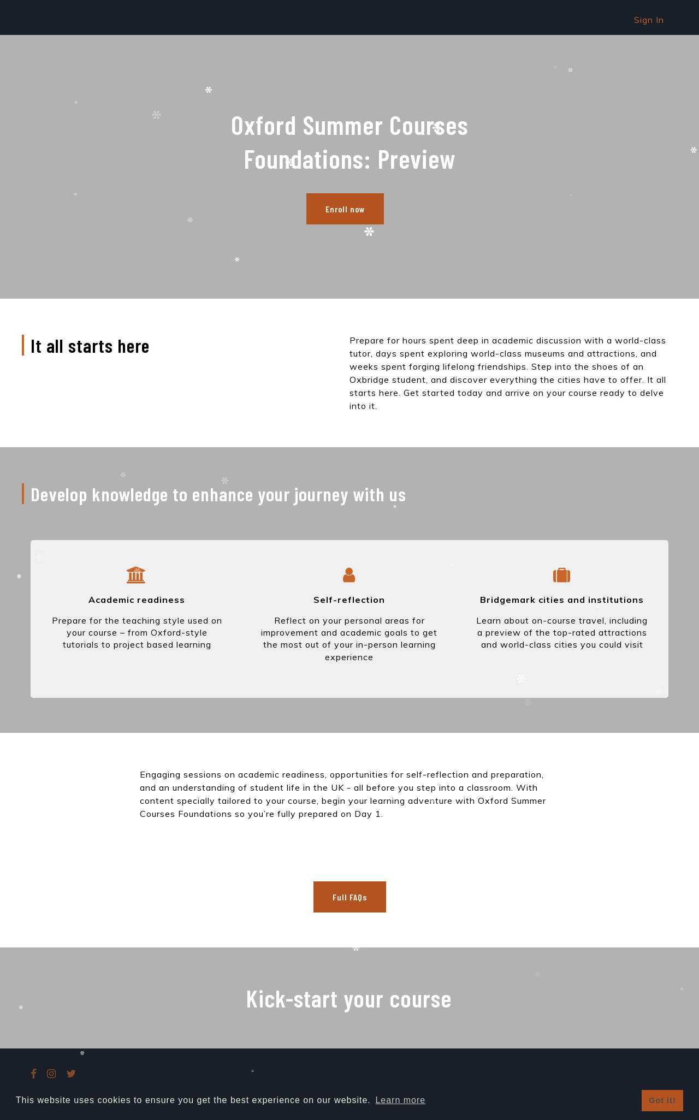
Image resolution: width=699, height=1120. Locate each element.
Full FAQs (350, 897)
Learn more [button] (400, 1100)
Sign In (649, 19)
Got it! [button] (662, 1100)
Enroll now (345, 209)
